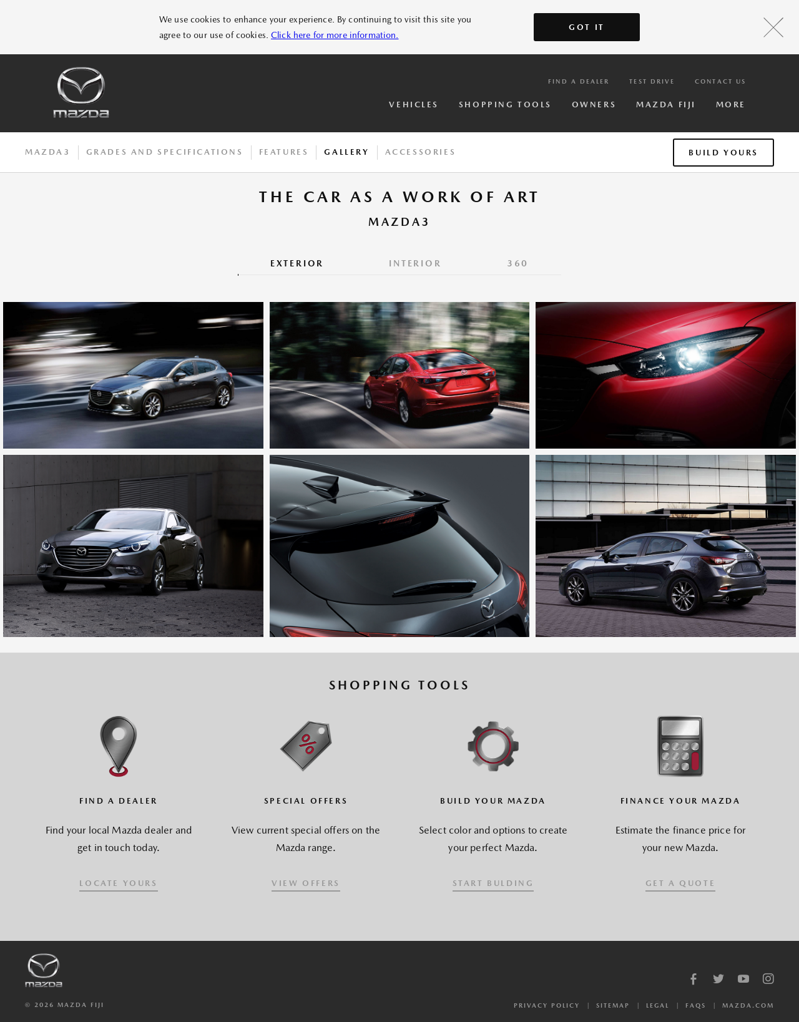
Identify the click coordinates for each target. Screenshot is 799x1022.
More (731, 104)
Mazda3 (48, 152)
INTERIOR (415, 263)
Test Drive (652, 81)
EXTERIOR (297, 263)
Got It (587, 27)
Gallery (346, 152)
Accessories (420, 152)
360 (518, 263)
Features (284, 152)
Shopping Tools (505, 104)
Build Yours (723, 152)
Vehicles (413, 104)
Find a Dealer (578, 81)
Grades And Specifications (164, 152)
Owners (594, 104)
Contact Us (720, 81)
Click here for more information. (334, 35)
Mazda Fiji (666, 104)
